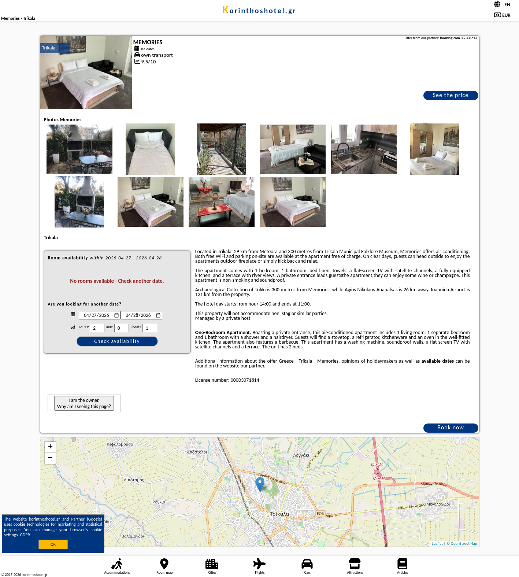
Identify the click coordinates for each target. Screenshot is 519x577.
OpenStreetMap (464, 543)
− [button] (50, 458)
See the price (451, 95)
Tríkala (49, 48)
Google (94, 519)
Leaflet (437, 543)
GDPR (25, 534)
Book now (450, 427)
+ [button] (50, 447)
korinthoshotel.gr (259, 10)
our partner (252, 366)
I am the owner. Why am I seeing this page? (84, 403)
